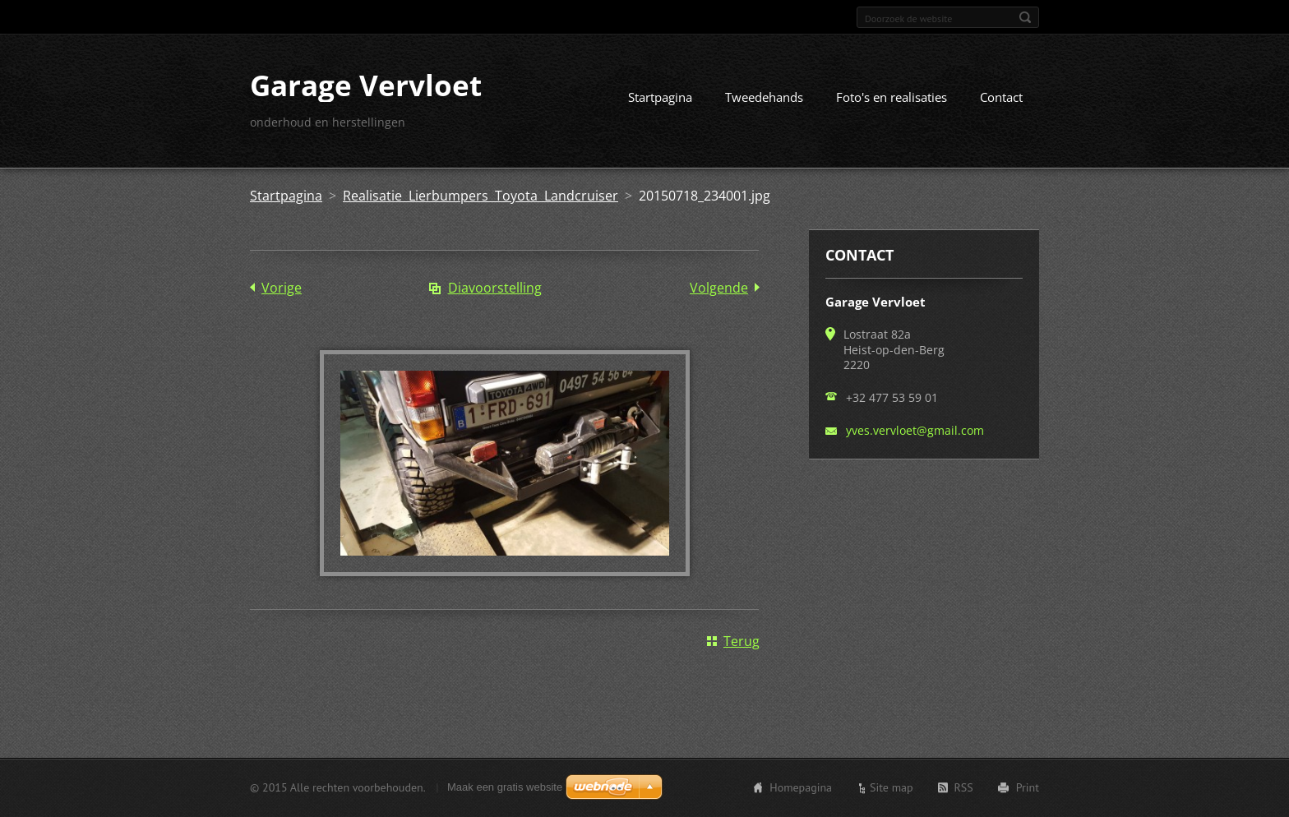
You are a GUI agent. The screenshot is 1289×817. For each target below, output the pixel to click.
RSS (963, 787)
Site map (891, 787)
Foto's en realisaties (891, 97)
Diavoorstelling (495, 288)
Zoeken (1025, 17)
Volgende (719, 288)
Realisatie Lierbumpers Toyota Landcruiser (480, 196)
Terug (741, 641)
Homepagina (800, 787)
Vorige (281, 288)
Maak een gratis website (504, 787)
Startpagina (660, 97)
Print (1027, 787)
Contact (1001, 97)
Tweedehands (764, 97)
